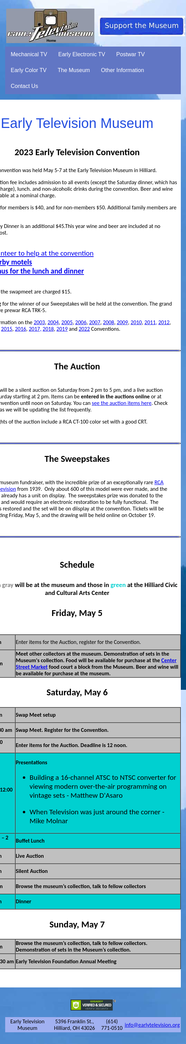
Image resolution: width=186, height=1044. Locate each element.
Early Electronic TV (81, 54)
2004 (53, 322)
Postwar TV (130, 54)
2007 (94, 322)
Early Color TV (29, 70)
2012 (163, 322)
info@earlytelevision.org (152, 1025)
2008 (108, 322)
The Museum (74, 70)
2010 (136, 322)
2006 (80, 322)
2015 (6, 329)
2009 (122, 322)
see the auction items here (122, 403)
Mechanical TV (29, 54)
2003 (39, 322)
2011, (151, 322)
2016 (20, 329)
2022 (84, 329)
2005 (67, 322)
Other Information (122, 70)
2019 (61, 329)
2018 (48, 329)
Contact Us (24, 86)
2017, (35, 329)
